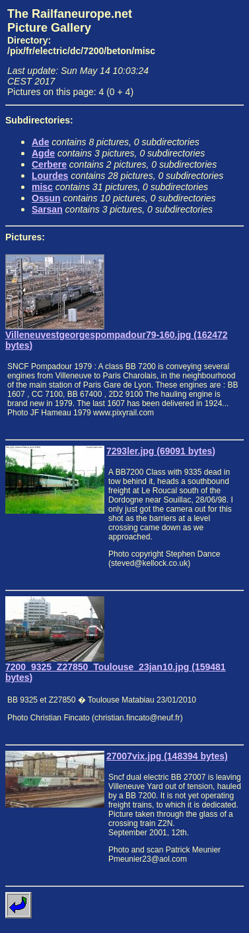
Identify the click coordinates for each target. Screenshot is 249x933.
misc (42, 187)
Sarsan (47, 209)
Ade (40, 142)
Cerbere (49, 164)
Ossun (46, 198)
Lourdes (50, 175)
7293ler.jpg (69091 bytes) (160, 451)
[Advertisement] (202, 48)
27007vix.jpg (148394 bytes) (167, 756)
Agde (43, 153)
